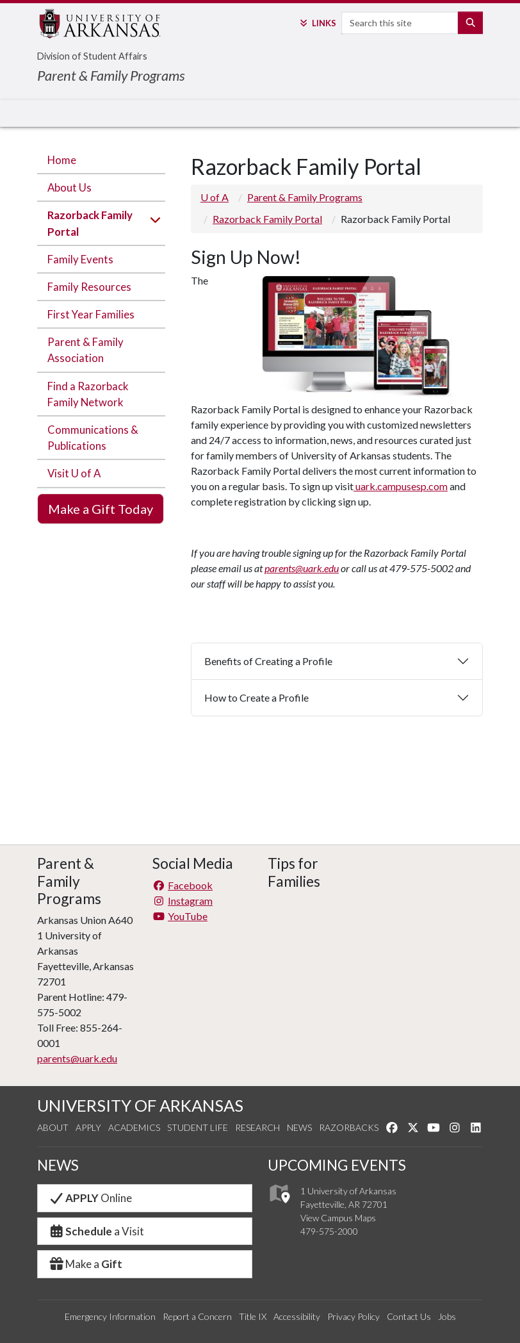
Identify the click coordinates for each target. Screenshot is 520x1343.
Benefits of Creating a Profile (269, 661)
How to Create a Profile (257, 697)
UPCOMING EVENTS (337, 1165)
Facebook (182, 885)
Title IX (252, 1316)
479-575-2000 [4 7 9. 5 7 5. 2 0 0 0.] (329, 1231)
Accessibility (296, 1316)
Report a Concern (197, 1316)
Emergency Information (110, 1316)
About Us (69, 187)
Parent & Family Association (85, 350)
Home (61, 160)
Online (90, 1198)
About (53, 1127)
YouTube (179, 916)
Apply (88, 1127)
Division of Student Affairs (92, 56)
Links (317, 23)
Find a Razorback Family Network (88, 394)
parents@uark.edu (301, 568)
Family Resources (89, 286)
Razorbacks (348, 1127)
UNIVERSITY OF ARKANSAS (140, 1105)
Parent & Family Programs (111, 75)
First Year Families (90, 314)
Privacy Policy (353, 1316)
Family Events (80, 259)
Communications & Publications (92, 437)
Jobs (447, 1316)
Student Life (197, 1127)
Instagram (182, 900)
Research (257, 1127)
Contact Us (409, 1316)
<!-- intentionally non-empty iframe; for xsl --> (318, 933)
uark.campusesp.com (400, 486)
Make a (85, 1264)
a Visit (96, 1231)
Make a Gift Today (100, 508)
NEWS (58, 1165)
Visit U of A (74, 473)
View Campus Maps (338, 1217)
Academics (134, 1127)
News (299, 1127)
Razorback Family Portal (90, 223)
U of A (214, 197)
